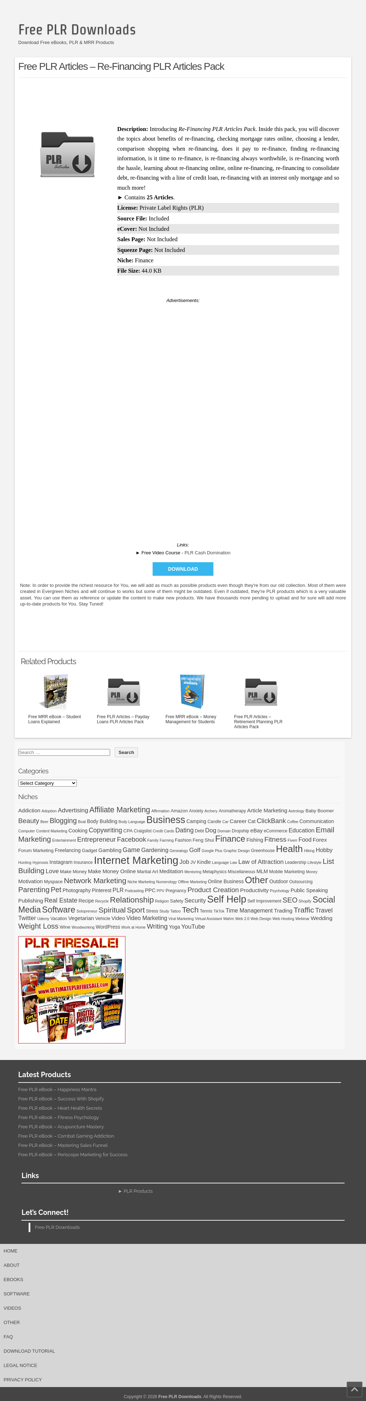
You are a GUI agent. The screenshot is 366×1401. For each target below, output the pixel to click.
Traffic (304, 910)
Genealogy (179, 850)
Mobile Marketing (287, 871)
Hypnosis (40, 862)
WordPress (108, 927)
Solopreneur (86, 911)
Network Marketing (95, 880)
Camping (197, 821)
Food (304, 840)
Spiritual (111, 910)
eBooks (13, 1279)
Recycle (102, 901)
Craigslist (143, 830)
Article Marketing (267, 810)
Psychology (280, 891)
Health (289, 849)
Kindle (204, 862)
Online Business (226, 881)
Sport (136, 910)
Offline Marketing (192, 882)
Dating (184, 830)
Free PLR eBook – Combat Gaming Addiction (66, 1136)
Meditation (171, 871)
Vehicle (102, 918)
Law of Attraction (261, 861)
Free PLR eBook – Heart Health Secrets (60, 1108)
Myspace (53, 881)
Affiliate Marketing (119, 810)
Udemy (43, 918)
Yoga (174, 927)
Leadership (295, 862)
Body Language (132, 821)
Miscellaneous (241, 871)
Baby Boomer (320, 810)
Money (311, 872)
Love (52, 871)
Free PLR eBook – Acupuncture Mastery (61, 1126)
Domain (224, 831)
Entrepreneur (96, 839)
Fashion (183, 840)
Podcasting (134, 891)
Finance (230, 838)
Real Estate (61, 900)
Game (131, 849)
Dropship (240, 830)
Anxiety (196, 810)
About (12, 1265)
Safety (176, 901)
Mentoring (192, 872)
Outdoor (278, 881)
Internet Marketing (136, 860)
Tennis (206, 911)
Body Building (102, 821)
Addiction (29, 810)
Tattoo (175, 911)
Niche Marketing (141, 882)
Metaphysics (215, 871)
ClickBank (271, 820)
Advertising (73, 810)
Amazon (179, 810)
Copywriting (105, 830)
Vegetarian (81, 918)
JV (193, 862)
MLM (262, 871)
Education (301, 830)
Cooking (78, 830)
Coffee (292, 821)
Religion (162, 901)
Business (166, 819)
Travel (324, 910)
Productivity (254, 890)
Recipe (86, 901)
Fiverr (292, 840)
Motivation (30, 881)
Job (184, 861)
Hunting (24, 862)
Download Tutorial (29, 1351)
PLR (118, 890)
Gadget (89, 850)
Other (256, 880)
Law (233, 862)
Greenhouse (263, 850)
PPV (160, 891)
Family (152, 840)
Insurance (83, 862)
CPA (128, 830)
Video (118, 918)
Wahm (228, 918)
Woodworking (82, 927)
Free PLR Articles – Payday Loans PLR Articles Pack (123, 697)
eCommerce (275, 830)
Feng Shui (203, 840)
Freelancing (68, 850)
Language (220, 862)
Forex (320, 840)
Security (195, 900)
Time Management (249, 911)
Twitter (27, 918)
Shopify (305, 901)
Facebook (131, 839)
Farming (167, 840)
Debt (199, 830)
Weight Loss (38, 926)
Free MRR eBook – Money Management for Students (192, 697)
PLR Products (138, 1191)
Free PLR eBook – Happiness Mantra (57, 1089)
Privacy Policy (23, 1379)
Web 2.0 (242, 918)
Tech (190, 909)
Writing (157, 926)
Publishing (30, 900)
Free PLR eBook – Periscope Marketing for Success (73, 1154)
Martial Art (147, 871)
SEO (290, 900)
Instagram (61, 862)
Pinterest (102, 890)
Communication (317, 821)
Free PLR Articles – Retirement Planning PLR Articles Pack (261, 700)
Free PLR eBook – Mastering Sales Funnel (63, 1145)
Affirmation (160, 811)
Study (164, 911)
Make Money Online (112, 871)
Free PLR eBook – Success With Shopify (61, 1098)
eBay (256, 830)
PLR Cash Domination (207, 552)
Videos (12, 1308)
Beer (44, 821)
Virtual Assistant (208, 918)
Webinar (302, 918)
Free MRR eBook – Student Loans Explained (55, 697)
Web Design (261, 918)
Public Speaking (309, 890)
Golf (194, 850)
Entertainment (64, 840)
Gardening (154, 850)
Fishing (254, 840)
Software (58, 909)
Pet (56, 890)
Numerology (166, 882)
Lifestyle (314, 862)
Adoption (48, 811)
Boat (82, 821)
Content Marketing (51, 831)
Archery (211, 811)
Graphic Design (236, 850)
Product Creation (213, 890)
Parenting (34, 889)
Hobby (324, 850)
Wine (65, 927)
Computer (26, 831)
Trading (283, 911)
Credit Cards (163, 831)
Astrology (296, 811)
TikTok (218, 911)
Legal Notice (20, 1365)
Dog (210, 830)
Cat (252, 821)
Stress (152, 911)
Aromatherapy (232, 810)
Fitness (275, 839)
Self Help (226, 899)
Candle (214, 821)
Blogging (63, 820)
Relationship (132, 899)
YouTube (193, 926)
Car (225, 821)
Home (11, 1251)
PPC (150, 890)
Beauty (28, 820)
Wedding (321, 918)
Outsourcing (300, 881)
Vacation (58, 918)
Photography (77, 890)
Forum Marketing (36, 850)
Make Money (73, 871)
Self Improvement (264, 901)
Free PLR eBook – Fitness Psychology (58, 1117)
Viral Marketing (181, 918)
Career (238, 821)
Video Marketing (146, 918)
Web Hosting (283, 918)
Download (183, 569)
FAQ (8, 1336)
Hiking (309, 850)
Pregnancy (175, 890)
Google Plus (212, 850)
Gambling (110, 850)
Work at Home (134, 927)
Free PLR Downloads (77, 29)
